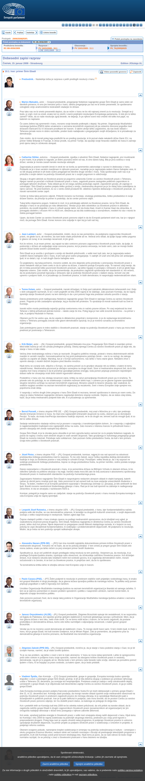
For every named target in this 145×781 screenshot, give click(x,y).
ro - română (127, 25)
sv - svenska (141, 25)
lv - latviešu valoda (103, 25)
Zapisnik (137, 72)
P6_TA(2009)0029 (118, 48)
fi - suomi (137, 25)
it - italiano (100, 25)
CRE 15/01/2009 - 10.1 (49, 50)
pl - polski (120, 25)
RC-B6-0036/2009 (12, 48)
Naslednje (30, 32)
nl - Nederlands (117, 25)
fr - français (90, 25)
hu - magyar (110, 25)
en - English (87, 25)
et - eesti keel (80, 25)
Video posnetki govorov (115, 72)
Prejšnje (20, 32)
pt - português (124, 25)
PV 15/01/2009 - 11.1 (84, 48)
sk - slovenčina (131, 25)
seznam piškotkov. (88, 778)
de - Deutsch (76, 25)
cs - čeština (70, 25)
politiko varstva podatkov (130, 774)
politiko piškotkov (63, 778)
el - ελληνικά (83, 25)
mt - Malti (114, 25)
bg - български (63, 25)
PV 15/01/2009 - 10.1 (47, 48)
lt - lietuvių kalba (107, 25)
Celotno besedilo (49, 32)
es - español (66, 25)
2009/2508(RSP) (19, 39)
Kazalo (8, 32)
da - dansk (73, 25)
